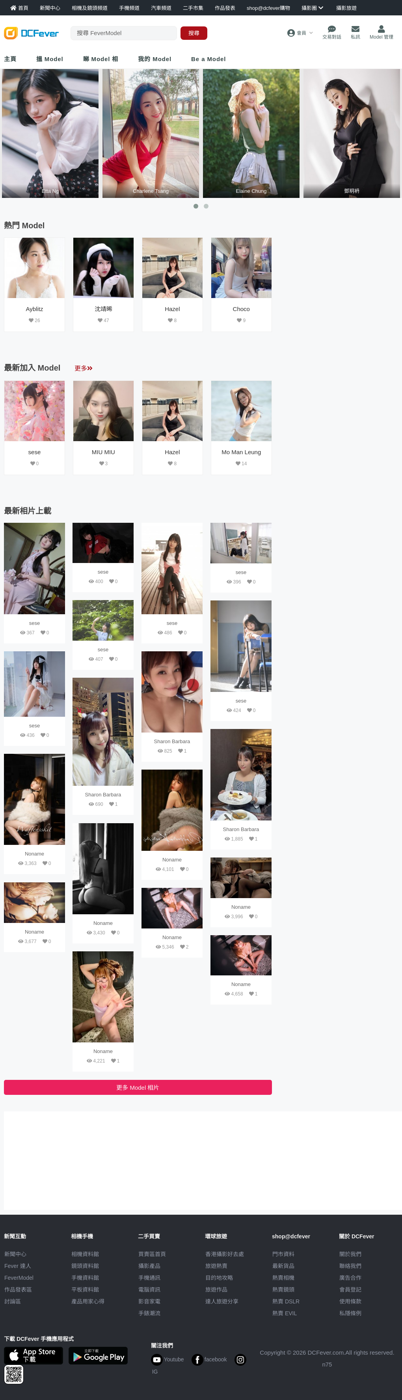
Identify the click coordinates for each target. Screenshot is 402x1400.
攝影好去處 (224, 1254)
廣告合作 (350, 1278)
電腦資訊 (149, 1289)
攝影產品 (149, 1266)
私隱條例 (350, 1313)
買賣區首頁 (152, 1254)
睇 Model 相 (101, 59)
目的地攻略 (219, 1278)
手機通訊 (149, 1278)
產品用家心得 (87, 1301)
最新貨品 (283, 1266)
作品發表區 (18, 1289)
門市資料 (283, 1254)
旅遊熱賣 (216, 1266)
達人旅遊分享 (221, 1301)
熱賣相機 (283, 1278)
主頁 (10, 59)
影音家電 (149, 1301)
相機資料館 (85, 1254)
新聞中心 (15, 1254)
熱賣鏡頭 (283, 1289)
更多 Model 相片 (137, 1087)
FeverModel (19, 1278)
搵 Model (49, 59)
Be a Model (208, 59)
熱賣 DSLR (286, 1301)
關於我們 (350, 1254)
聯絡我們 (350, 1266)
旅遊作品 (216, 1289)
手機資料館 (85, 1278)
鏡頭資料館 (85, 1266)
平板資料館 (85, 1289)
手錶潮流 (149, 1313)
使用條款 (350, 1301)
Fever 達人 (17, 1266)
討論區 (12, 1301)
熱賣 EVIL (284, 1313)
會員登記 (350, 1289)
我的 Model (154, 59)
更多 (83, 368)
